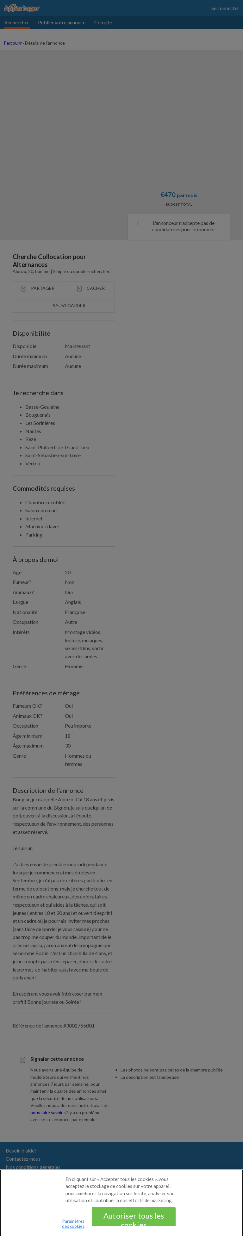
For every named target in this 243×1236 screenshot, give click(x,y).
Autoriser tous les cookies (133, 1222)
